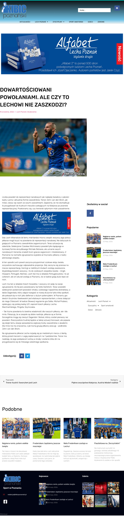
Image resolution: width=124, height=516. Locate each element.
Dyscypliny (58, 22)
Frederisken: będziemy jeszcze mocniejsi (112, 253)
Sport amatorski (76, 22)
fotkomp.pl (3, 514)
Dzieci (90, 22)
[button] (21, 355)
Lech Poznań (41, 22)
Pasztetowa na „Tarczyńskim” (109, 281)
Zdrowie (101, 22)
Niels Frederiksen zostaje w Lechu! (110, 267)
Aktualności (25, 22)
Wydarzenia (31, 112)
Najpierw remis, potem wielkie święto (112, 240)
